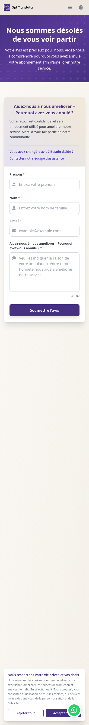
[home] (18, 7)
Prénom (17, 174)
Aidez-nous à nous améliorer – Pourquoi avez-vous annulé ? (41, 245)
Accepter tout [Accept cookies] (63, 713)
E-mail (16, 220)
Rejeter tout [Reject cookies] (25, 713)
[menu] (69, 7)
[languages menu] (81, 7)
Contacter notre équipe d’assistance (37, 158)
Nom (15, 198)
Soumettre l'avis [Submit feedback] (44, 310)
